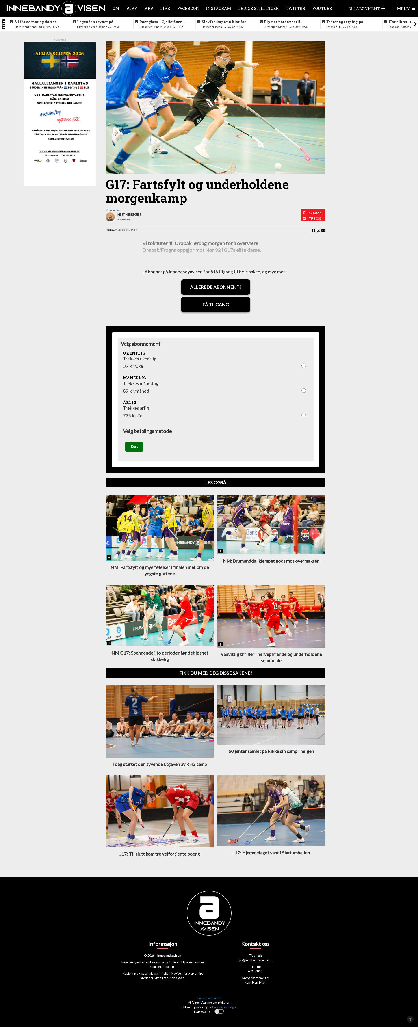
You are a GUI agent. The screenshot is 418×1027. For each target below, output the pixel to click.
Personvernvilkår (209, 999)
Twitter (295, 8)
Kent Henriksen (255, 983)
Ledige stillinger (258, 8)
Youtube (322, 8)
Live (165, 8)
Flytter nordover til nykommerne (282, 21)
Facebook (188, 8)
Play (131, 8)
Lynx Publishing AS (225, 1008)
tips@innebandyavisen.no (255, 960)
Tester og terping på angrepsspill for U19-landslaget (346, 21)
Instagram (218, 8)
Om (116, 8)
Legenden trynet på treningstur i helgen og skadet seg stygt (98, 21)
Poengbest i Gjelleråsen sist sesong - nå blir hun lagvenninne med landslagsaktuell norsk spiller (161, 21)
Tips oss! (316, 218)
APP (149, 8)
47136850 (316, 212)
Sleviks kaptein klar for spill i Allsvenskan (224, 21)
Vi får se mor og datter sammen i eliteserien (35, 21)
